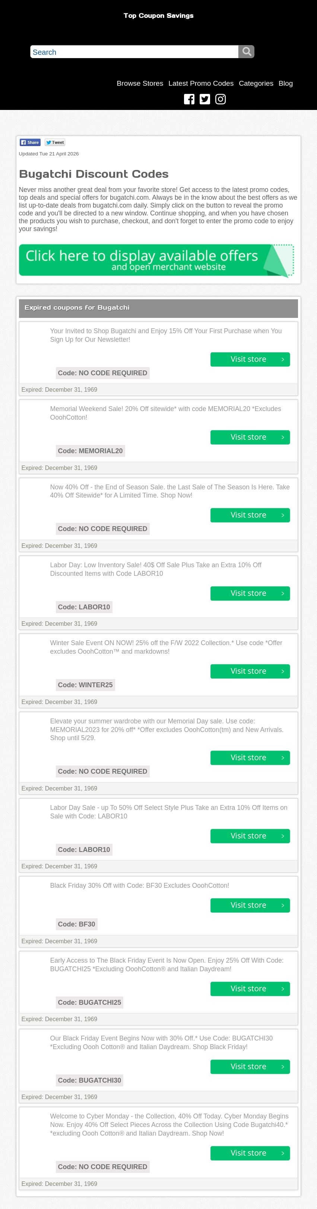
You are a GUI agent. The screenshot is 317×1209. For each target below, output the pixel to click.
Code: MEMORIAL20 (90, 451)
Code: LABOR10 (84, 607)
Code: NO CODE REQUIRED (103, 373)
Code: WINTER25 (85, 685)
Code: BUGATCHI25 (89, 1002)
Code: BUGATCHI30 (89, 1080)
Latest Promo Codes (201, 83)
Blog (286, 83)
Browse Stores (140, 83)
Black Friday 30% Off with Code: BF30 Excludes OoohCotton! (139, 885)
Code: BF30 (76, 924)
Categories (256, 83)
